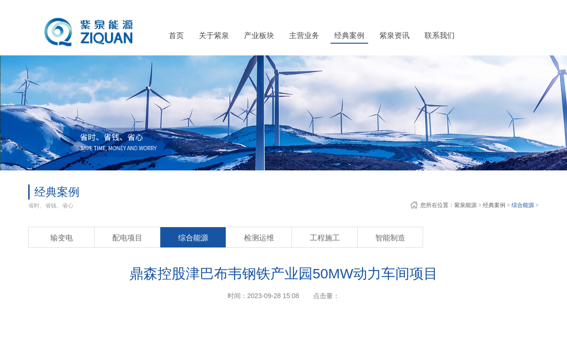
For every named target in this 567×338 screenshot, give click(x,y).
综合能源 (523, 205)
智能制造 (390, 238)
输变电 (61, 238)
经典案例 (494, 205)
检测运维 (259, 238)
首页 (176, 35)
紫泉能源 (465, 205)
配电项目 (127, 238)
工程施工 (325, 238)
